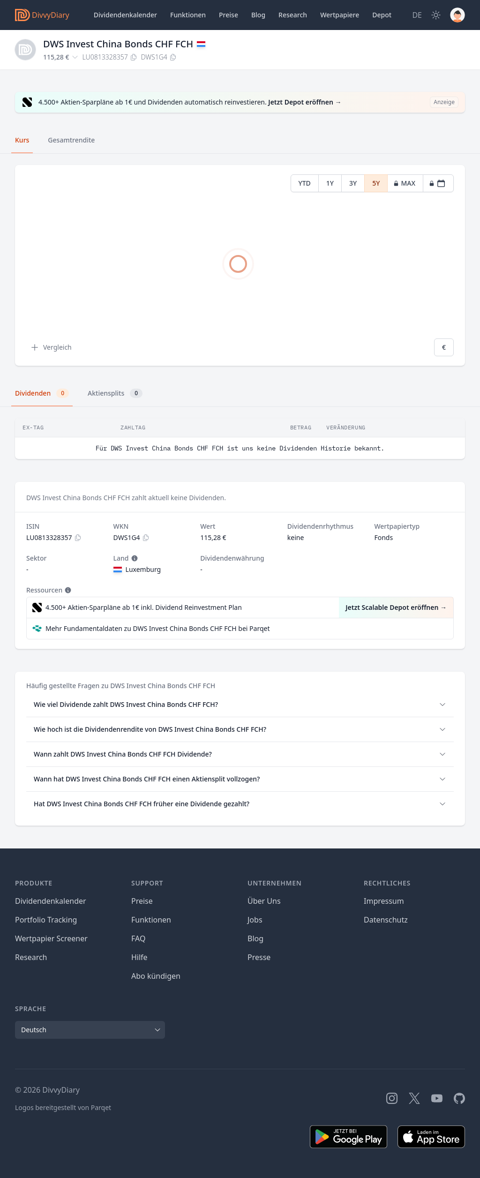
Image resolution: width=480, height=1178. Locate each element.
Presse (259, 957)
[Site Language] (417, 15)
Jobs (255, 920)
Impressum (384, 901)
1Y (330, 183)
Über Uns (264, 901)
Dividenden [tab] (42, 393)
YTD (305, 183)
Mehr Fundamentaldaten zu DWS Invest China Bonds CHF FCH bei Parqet (157, 628)
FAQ (138, 938)
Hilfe (139, 957)
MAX (404, 183)
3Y (353, 183)
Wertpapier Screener (51, 938)
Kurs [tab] (22, 139)
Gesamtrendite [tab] (71, 139)
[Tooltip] (133, 558)
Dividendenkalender (125, 14)
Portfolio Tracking (46, 920)
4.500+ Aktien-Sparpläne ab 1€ (143, 607)
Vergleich (51, 347)
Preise (228, 14)
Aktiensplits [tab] (115, 393)
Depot (381, 14)
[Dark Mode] (436, 15)
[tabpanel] (240, 265)
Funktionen (188, 14)
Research (31, 957)
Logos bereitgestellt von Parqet (63, 1107)
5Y (376, 183)
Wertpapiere (339, 14)
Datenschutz (386, 920)
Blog (255, 938)
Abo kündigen (155, 976)
